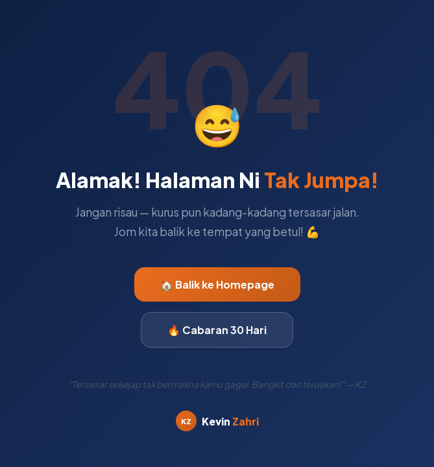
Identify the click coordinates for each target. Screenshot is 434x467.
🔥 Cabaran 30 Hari (217, 330)
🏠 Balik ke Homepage (217, 284)
